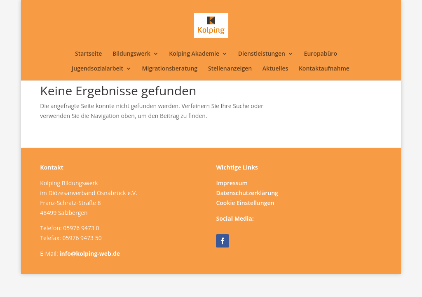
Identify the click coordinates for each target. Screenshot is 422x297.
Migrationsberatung (169, 69)
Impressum (231, 183)
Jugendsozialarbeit (97, 69)
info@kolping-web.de (89, 253)
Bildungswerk (131, 54)
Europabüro (320, 54)
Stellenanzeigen (230, 69)
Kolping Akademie (194, 54)
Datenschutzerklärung (247, 193)
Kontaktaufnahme (324, 69)
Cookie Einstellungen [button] (245, 203)
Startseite (88, 54)
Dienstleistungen (261, 54)
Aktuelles (275, 69)
